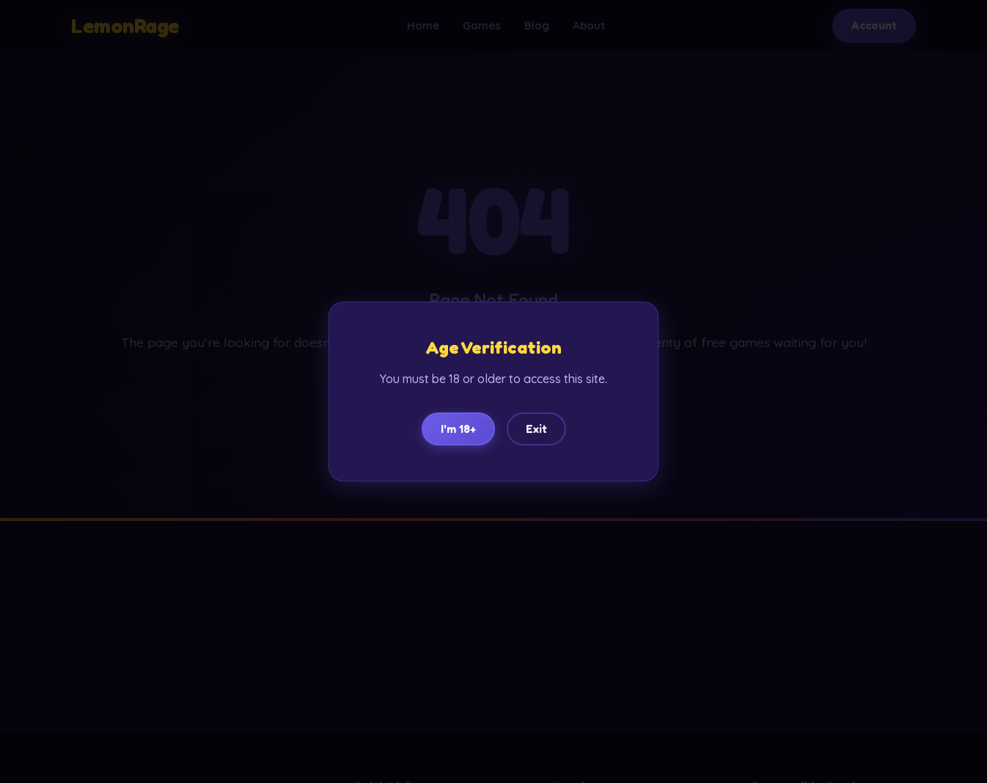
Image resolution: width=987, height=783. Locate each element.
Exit (536, 429)
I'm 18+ (458, 429)
